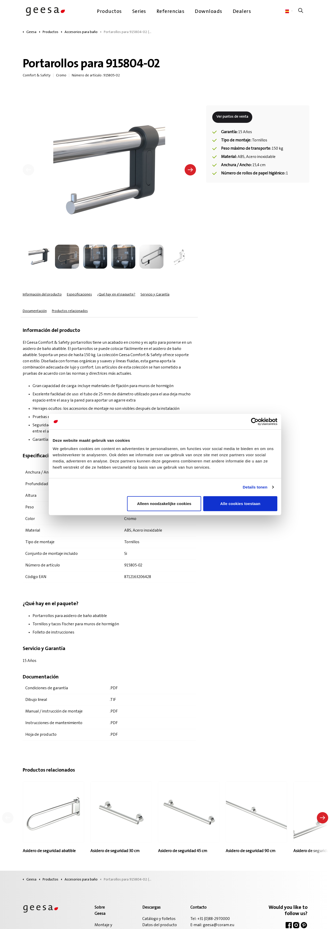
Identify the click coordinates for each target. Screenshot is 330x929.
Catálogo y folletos (159, 919)
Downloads (208, 11)
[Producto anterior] (7, 817)
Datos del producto (159, 925)
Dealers (242, 11)
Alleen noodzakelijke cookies (164, 503)
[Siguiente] (190, 169)
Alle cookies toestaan (240, 503)
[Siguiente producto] (322, 817)
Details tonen (255, 487)
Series (139, 11)
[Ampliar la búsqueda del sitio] (301, 11)
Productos (109, 11)
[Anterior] (28, 169)
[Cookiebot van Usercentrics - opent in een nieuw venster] (254, 422)
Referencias (170, 11)
